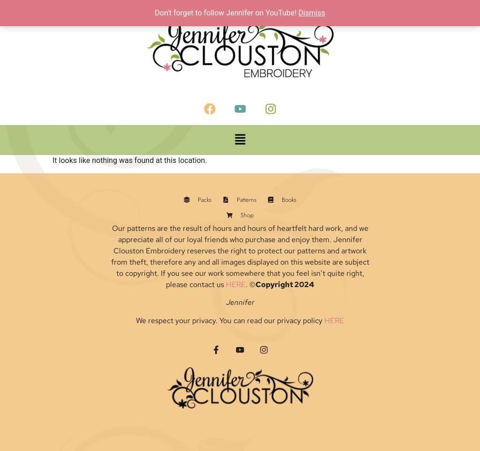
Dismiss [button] (312, 12)
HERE (236, 284)
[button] (240, 140)
